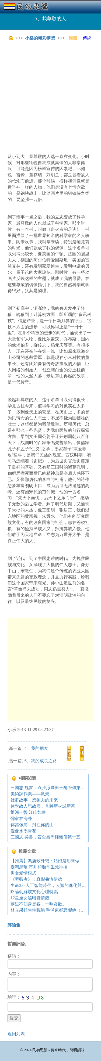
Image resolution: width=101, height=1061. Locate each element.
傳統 (87, 38)
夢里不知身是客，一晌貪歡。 (39, 904)
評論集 (14, 925)
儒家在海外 (21, 818)
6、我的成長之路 (41, 760)
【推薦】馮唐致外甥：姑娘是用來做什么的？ (54, 860)
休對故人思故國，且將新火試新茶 (43, 806)
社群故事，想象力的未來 (34, 800)
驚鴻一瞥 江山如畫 (28, 812)
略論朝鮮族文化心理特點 (34, 891)
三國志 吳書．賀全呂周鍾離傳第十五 (46, 837)
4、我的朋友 (36, 748)
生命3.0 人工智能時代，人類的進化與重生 (50, 885)
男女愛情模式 (23, 873)
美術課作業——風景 (30, 794)
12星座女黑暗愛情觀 (30, 897)
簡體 (73, 38)
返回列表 (16, 1033)
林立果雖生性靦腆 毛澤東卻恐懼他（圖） (50, 910)
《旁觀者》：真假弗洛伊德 (36, 879)
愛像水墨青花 (23, 831)
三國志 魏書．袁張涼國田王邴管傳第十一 (50, 787)
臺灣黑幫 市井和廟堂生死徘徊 (39, 867)
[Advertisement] (50, 97)
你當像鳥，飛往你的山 (32, 824)
